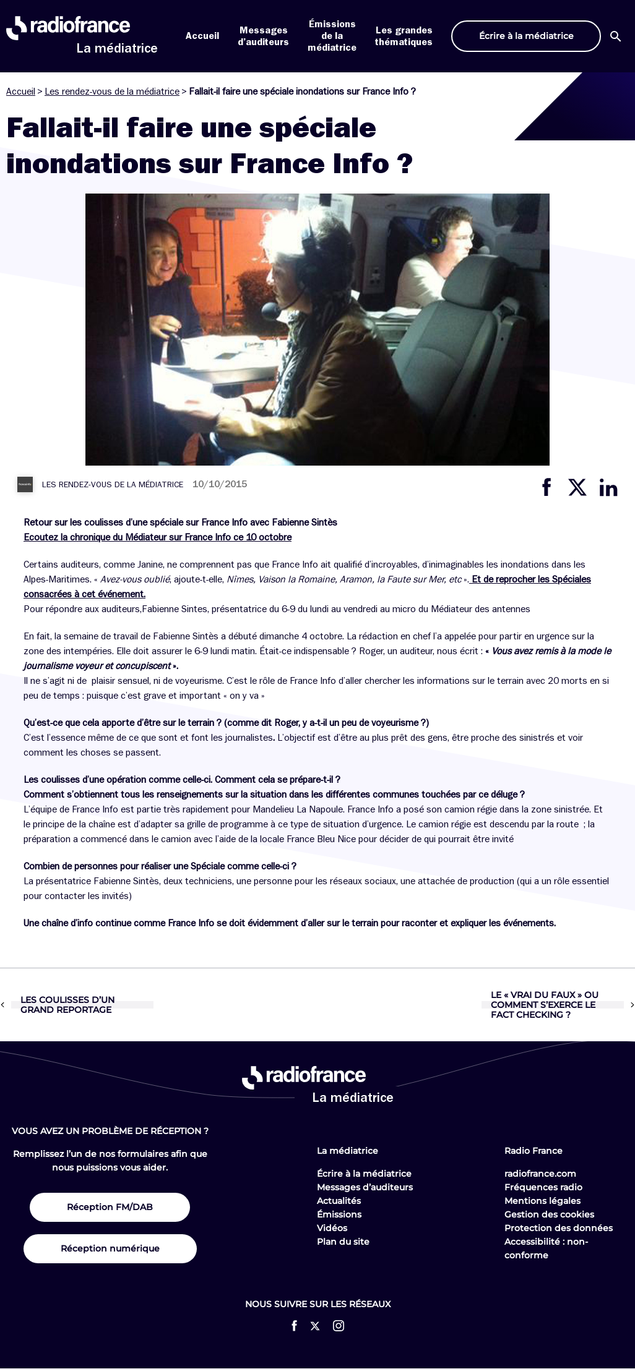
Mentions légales (542, 1200)
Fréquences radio (543, 1187)
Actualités (339, 1200)
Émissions (339, 1214)
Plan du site (343, 1241)
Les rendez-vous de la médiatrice (112, 91)
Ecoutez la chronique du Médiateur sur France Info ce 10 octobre (158, 537)
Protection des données (558, 1228)
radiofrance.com (540, 1173)
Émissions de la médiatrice (332, 36)
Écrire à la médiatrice (364, 1173)
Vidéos (332, 1228)
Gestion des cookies (549, 1214)
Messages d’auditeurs (365, 1187)
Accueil (202, 36)
